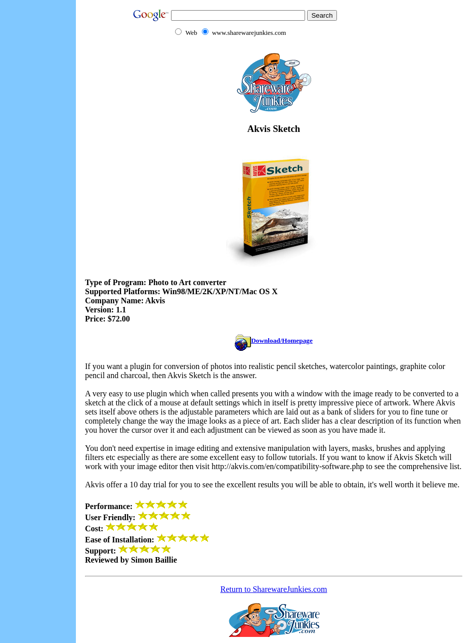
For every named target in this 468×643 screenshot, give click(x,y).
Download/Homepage (274, 340)
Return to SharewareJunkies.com (273, 589)
